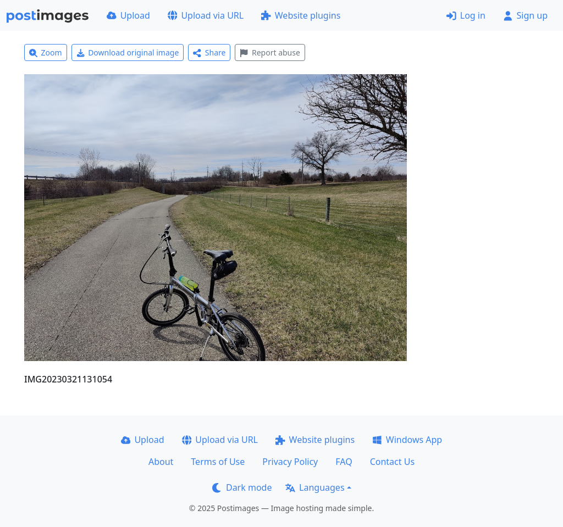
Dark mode (242, 487)
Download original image (127, 52)
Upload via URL (206, 15)
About (160, 462)
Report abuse (270, 52)
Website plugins (300, 15)
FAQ (343, 462)
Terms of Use (218, 462)
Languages (314, 487)
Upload (128, 15)
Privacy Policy (290, 462)
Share (209, 52)
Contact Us (392, 462)
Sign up (525, 15)
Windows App (407, 440)
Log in (465, 15)
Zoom (45, 52)
